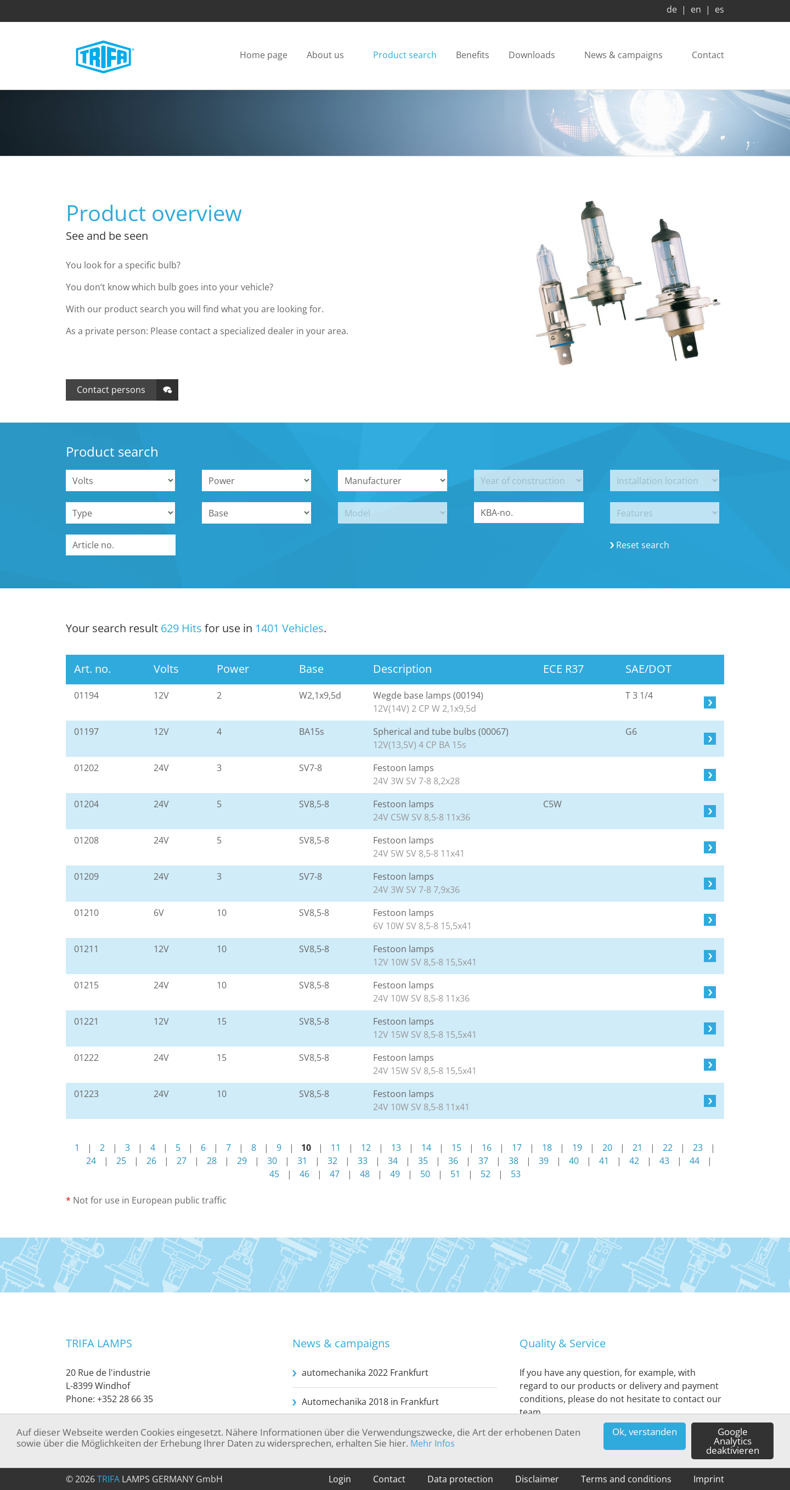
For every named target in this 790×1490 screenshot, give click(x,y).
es (719, 9)
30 (272, 1161)
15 (456, 1148)
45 (274, 1174)
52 (485, 1174)
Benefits (472, 55)
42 (634, 1161)
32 (332, 1161)
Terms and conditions (626, 1479)
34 (393, 1161)
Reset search (642, 545)
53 (516, 1174)
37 (483, 1161)
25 (121, 1161)
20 (607, 1148)
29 (242, 1161)
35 (423, 1161)
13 (396, 1148)
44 (694, 1161)
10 (306, 1148)
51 (455, 1174)
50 (425, 1174)
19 (577, 1148)
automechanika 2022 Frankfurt (365, 1373)
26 (151, 1161)
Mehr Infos (432, 1443)
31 (302, 1161)
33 (363, 1161)
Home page (263, 55)
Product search (405, 55)
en (696, 9)
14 (426, 1148)
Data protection (460, 1479)
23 (698, 1148)
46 (304, 1174)
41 (604, 1161)
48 (365, 1174)
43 (664, 1161)
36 (453, 1161)
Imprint (708, 1479)
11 (336, 1148)
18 (547, 1148)
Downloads (532, 55)
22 (668, 1148)
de (672, 9)
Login (340, 1479)
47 (335, 1174)
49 (395, 1174)
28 (212, 1161)
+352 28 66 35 (125, 1399)
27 (182, 1161)
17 (517, 1148)
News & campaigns (623, 55)
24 (91, 1161)
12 (366, 1148)
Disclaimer (537, 1479)
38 (513, 1161)
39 (544, 1161)
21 (637, 1148)
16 (487, 1148)
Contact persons (111, 390)
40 (574, 1161)
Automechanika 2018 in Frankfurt (370, 1402)
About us (325, 55)
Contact (708, 55)
